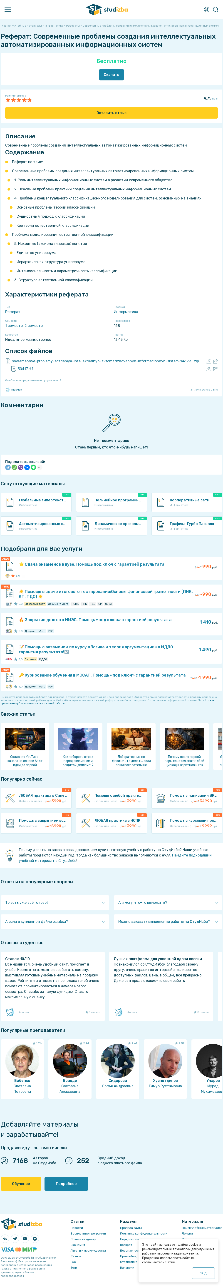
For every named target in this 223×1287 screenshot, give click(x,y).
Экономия (78, 1245)
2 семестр (34, 326)
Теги (74, 1267)
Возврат (126, 1245)
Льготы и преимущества (88, 1250)
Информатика (126, 312)
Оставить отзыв (111, 113)
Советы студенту (83, 1239)
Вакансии (127, 1267)
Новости (77, 1228)
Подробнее (66, 1184)
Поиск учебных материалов (202, 1228)
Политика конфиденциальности (143, 1233)
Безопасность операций (138, 1250)
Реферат (12, 312)
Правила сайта (131, 1228)
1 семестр (14, 326)
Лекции (187, 1233)
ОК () (203, 1273)
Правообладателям (134, 1256)
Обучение (21, 1184)
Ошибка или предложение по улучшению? (33, 380)
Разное (76, 1256)
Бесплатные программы (88, 1233)
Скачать (111, 74)
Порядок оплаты (132, 1239)
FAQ (73, 1262)
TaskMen (13, 389)
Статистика (128, 1262)
